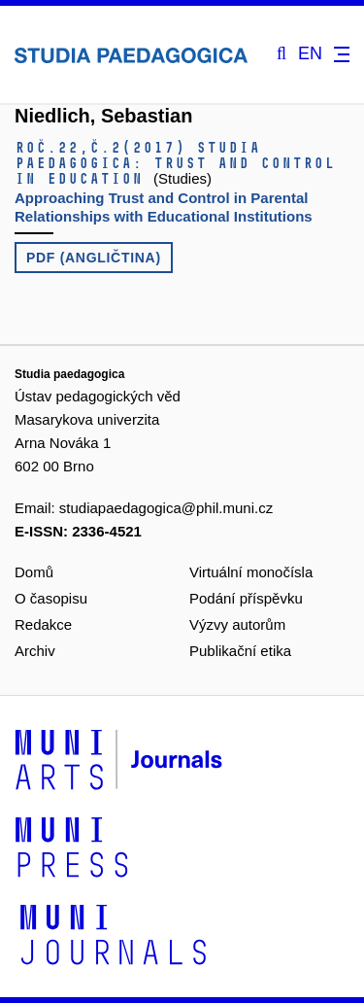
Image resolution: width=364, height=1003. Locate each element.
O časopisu (51, 598)
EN (310, 54)
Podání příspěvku (246, 598)
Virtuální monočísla (251, 572)
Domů (34, 572)
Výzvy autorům (237, 624)
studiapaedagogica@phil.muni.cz (166, 508)
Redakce (43, 624)
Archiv (35, 650)
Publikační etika (240, 650)
